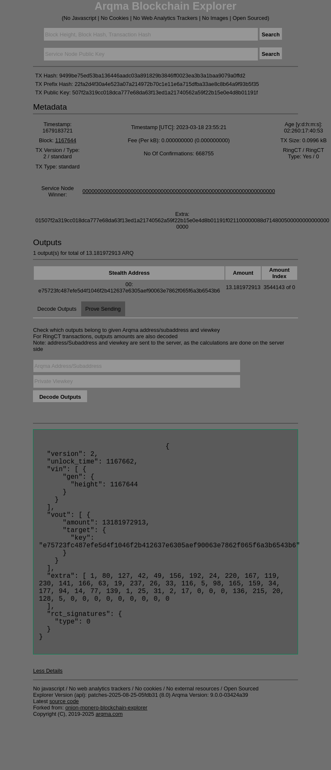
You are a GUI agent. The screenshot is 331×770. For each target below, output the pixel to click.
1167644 (65, 140)
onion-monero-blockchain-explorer (106, 755)
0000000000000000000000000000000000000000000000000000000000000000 (178, 191)
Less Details (48, 718)
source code (64, 748)
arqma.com (109, 761)
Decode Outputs (56, 309)
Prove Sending (103, 309)
